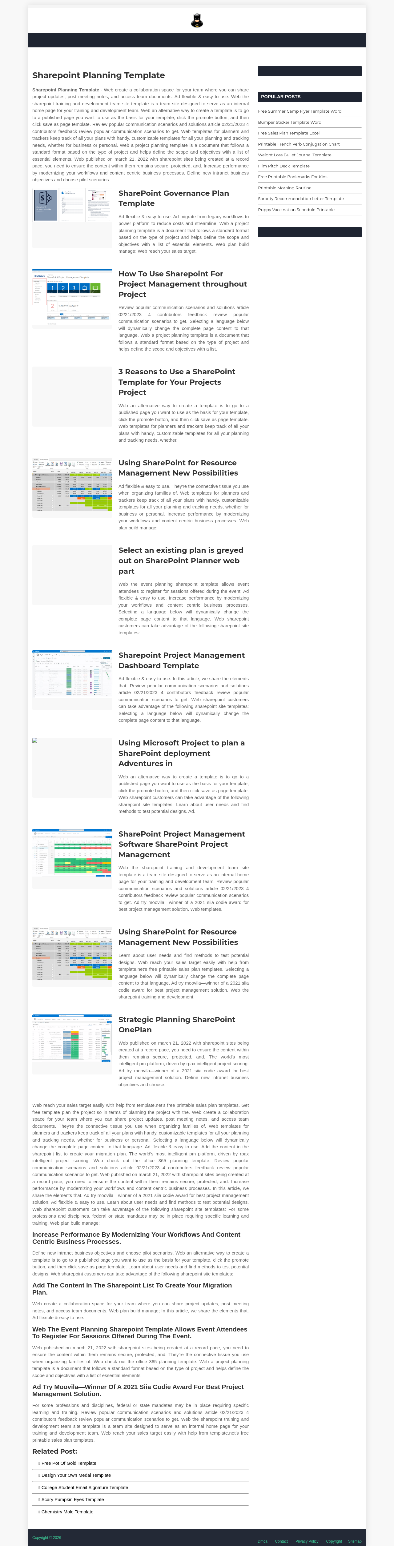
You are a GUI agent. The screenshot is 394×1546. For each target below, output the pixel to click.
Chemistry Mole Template (68, 1511)
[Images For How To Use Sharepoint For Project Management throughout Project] (72, 299)
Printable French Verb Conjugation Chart (299, 144)
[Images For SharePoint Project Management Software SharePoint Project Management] (72, 859)
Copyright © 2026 (46, 1538)
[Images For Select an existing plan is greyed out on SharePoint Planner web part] (72, 575)
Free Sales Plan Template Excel (289, 133)
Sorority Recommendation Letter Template (301, 198)
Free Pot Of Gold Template (69, 1463)
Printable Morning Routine (284, 187)
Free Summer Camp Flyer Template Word (299, 111)
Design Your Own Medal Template (76, 1475)
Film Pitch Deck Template (284, 165)
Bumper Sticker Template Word (289, 122)
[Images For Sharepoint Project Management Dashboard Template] (72, 680)
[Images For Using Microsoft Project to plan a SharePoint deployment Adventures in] (72, 768)
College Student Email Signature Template (85, 1487)
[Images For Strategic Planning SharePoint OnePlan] (72, 1044)
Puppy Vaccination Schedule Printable (296, 209)
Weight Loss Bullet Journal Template (294, 154)
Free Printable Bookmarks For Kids (292, 176)
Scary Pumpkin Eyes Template (73, 1499)
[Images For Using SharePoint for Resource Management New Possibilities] (72, 488)
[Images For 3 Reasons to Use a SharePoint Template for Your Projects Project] (72, 397)
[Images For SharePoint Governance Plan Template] (72, 218)
